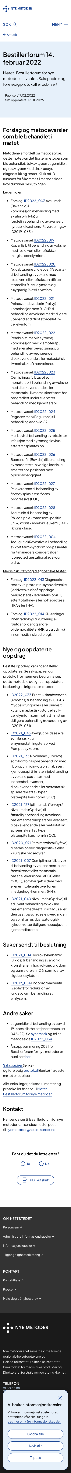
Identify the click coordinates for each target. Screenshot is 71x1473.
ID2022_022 (44, 332)
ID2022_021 (44, 298)
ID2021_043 (21, 733)
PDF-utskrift (40, 1180)
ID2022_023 (44, 372)
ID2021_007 (21, 860)
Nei (47, 1164)
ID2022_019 (44, 240)
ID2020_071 (21, 842)
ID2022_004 (44, 536)
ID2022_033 (21, 695)
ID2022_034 (41, 1039)
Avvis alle (36, 1445)
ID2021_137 (20, 804)
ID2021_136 (20, 756)
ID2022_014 (34, 614)
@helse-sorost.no (41, 1129)
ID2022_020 (44, 264)
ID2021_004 (21, 955)
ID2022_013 (34, 579)
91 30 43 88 (11, 1388)
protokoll (31, 1070)
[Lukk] (60, 1398)
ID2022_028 (44, 507)
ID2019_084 (21, 983)
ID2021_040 (21, 898)
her (27, 1056)
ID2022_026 (44, 454)
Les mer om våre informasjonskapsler (34, 1421)
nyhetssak (39, 1034)
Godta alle (35, 1434)
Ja (28, 1164)
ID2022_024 (44, 411)
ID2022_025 (44, 430)
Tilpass (35, 1457)
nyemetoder (16, 1129)
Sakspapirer (13, 1065)
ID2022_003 (35, 200)
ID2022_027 (44, 483)
